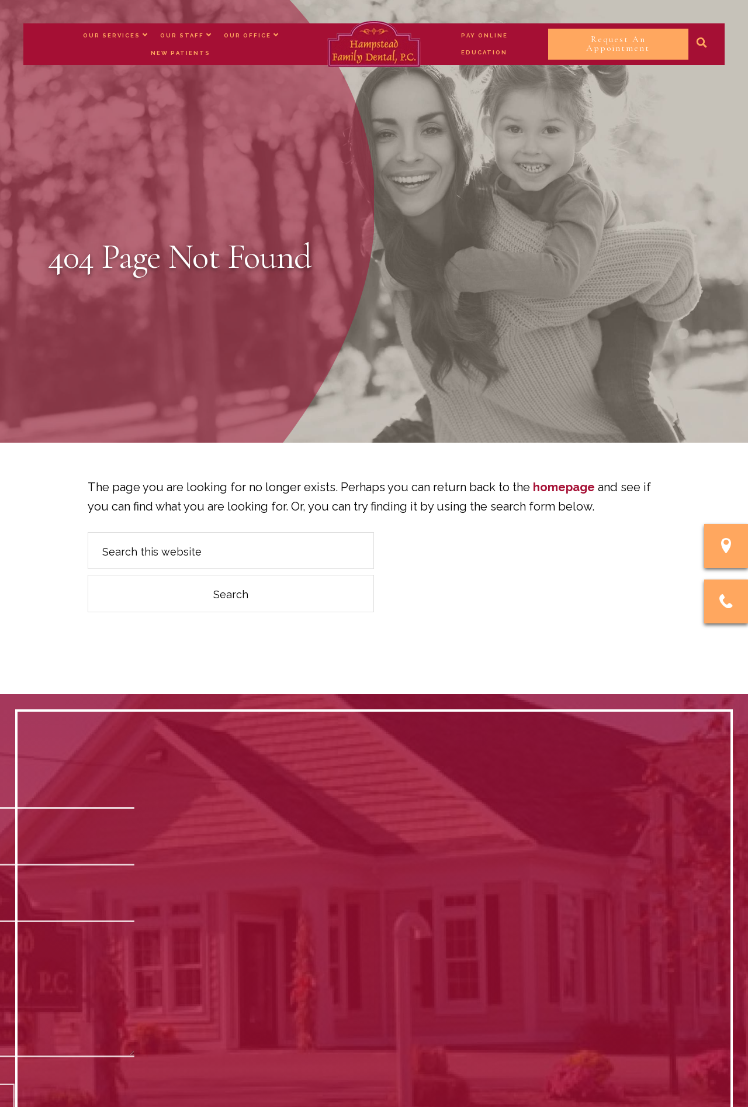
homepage (564, 487)
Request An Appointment (618, 43)
